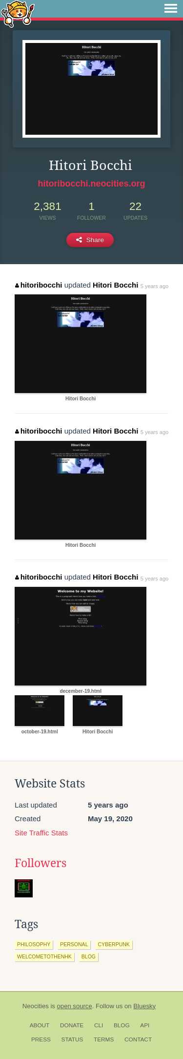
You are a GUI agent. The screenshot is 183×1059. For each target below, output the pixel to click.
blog (88, 956)
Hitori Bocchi (115, 285)
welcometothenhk (44, 956)
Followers (40, 863)
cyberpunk (113, 944)
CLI (98, 1025)
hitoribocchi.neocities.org (91, 183)
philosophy (33, 944)
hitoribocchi (38, 285)
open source (74, 1006)
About (40, 1025)
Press (41, 1039)
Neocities (35, 1006)
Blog (122, 1025)
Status (72, 1039)
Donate (71, 1025)
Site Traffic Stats (41, 833)
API (144, 1025)
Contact (138, 1039)
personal (74, 944)
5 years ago (154, 286)
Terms (104, 1039)
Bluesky (144, 1006)
